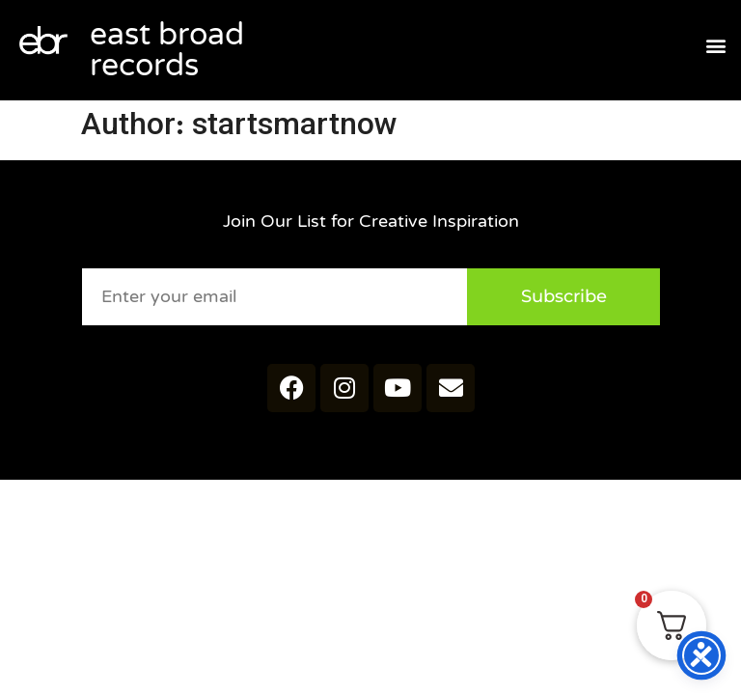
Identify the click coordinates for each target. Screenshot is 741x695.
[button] (715, 46)
